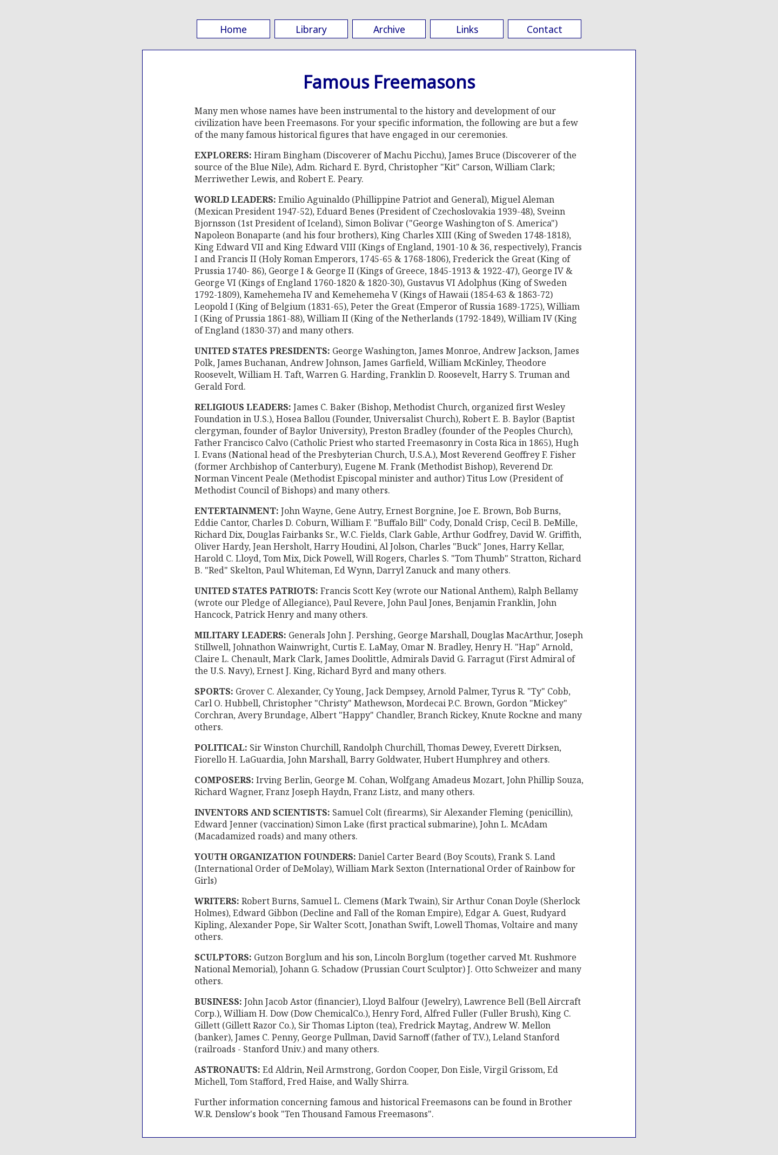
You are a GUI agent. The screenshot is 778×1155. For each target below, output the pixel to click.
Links (467, 29)
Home (233, 29)
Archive (389, 29)
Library (311, 29)
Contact (544, 29)
